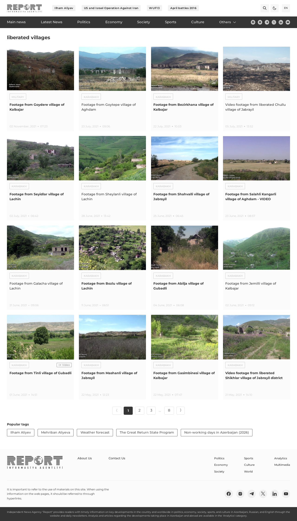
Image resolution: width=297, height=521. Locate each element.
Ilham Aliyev (64, 8)
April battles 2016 (183, 8)
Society (219, 471)
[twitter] (274, 22)
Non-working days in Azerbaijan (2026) (216, 432)
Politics (219, 458)
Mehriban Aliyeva (55, 432)
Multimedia (282, 464)
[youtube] (288, 22)
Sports (248, 458)
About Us (83, 458)
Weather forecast (95, 432)
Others (228, 22)
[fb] (253, 22)
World (248, 471)
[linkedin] (281, 22)
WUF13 (154, 8)
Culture (249, 464)
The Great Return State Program (147, 432)
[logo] (24, 8)
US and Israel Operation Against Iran (111, 8)
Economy (221, 464)
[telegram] (267, 22)
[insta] (260, 22)
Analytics (280, 458)
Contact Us (115, 458)
